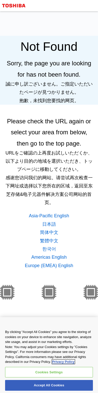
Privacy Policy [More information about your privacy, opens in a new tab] (63, 365)
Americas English (49, 257)
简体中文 (49, 232)
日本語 (49, 224)
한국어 (49, 249)
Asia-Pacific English (49, 215)
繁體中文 (49, 240)
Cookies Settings (49, 375)
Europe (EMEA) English (49, 265)
